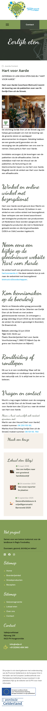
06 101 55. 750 (31, 431)
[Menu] (7, 24)
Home (9, 570)
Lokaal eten (11, 606)
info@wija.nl (16, 644)
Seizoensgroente (14, 602)
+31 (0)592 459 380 (19, 647)
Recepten (10, 584)
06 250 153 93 (24, 425)
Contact (30, 24)
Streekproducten (14, 580)
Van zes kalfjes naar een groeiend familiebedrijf (25, 472)
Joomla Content (11, 66)
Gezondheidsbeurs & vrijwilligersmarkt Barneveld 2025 (26, 504)
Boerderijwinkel (13, 575)
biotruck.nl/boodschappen (14, 279)
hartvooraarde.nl (9, 273)
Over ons (10, 611)
